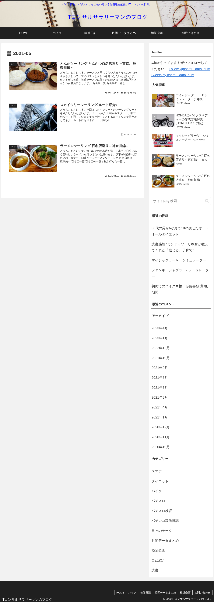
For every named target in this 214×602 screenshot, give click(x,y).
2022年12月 (161, 348)
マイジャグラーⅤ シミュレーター (179, 260)
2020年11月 (161, 437)
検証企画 (158, 550)
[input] (181, 201)
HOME (120, 592)
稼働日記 (145, 592)
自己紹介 (158, 560)
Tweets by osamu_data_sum (172, 75)
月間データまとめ (165, 540)
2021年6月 (160, 388)
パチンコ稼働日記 (165, 521)
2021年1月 (160, 417)
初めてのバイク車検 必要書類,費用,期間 (180, 289)
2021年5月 (160, 397)
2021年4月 (160, 407)
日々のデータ (162, 531)
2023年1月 (160, 338)
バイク (157, 491)
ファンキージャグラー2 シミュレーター (180, 273)
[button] (207, 201)
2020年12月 (161, 427)
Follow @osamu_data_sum (189, 69)
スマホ (157, 471)
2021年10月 (161, 358)
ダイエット (160, 481)
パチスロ (158, 501)
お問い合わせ (202, 592)
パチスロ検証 (162, 511)
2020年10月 (161, 447)
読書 (155, 570)
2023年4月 (160, 328)
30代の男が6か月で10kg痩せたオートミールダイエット (180, 231)
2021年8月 (160, 378)
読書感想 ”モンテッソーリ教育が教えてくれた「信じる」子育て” (180, 247)
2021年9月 (160, 368)
